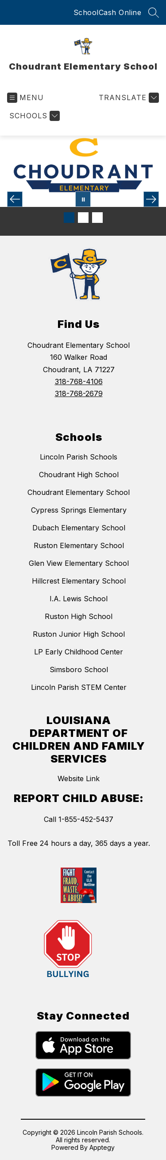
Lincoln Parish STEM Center (79, 687)
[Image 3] (97, 217)
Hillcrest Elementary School (79, 580)
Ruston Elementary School (79, 545)
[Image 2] (83, 217)
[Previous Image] (15, 199)
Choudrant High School (79, 474)
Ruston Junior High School (79, 634)
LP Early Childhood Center (78, 651)
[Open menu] (25, 97)
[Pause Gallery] (83, 199)
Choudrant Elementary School (78, 492)
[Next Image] (151, 199)
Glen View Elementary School (79, 563)
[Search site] (153, 12)
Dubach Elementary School (78, 527)
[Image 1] (69, 217)
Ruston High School (78, 616)
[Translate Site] (128, 97)
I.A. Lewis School (79, 598)
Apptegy (102, 1147)
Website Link (79, 778)
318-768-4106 (79, 381)
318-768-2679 (79, 393)
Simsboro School (79, 669)
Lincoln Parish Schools (78, 456)
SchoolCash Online (107, 12)
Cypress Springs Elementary (79, 510)
